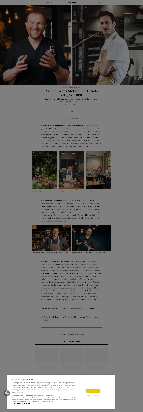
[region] (61, 392)
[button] (7, 393)
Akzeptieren (93, 391)
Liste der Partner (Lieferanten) (21, 403)
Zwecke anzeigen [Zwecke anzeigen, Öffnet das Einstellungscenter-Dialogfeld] (93, 395)
